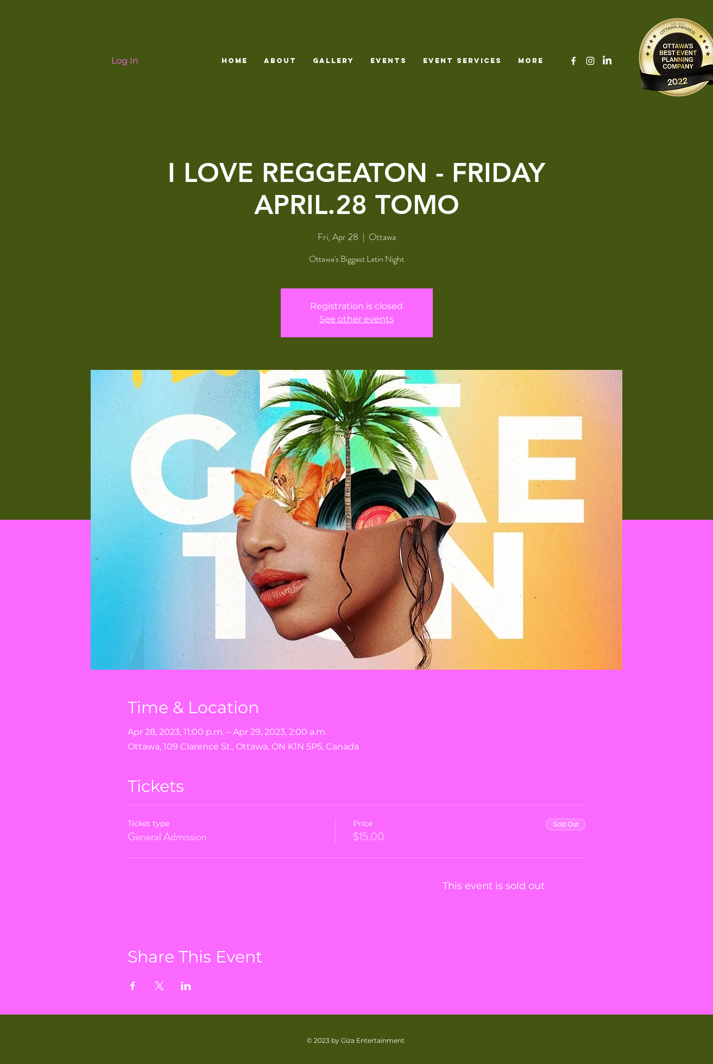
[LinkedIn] (607, 60)
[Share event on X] (159, 985)
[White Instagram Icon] (590, 60)
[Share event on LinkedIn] (186, 985)
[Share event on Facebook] (133, 985)
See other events (356, 319)
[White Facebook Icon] (573, 60)
